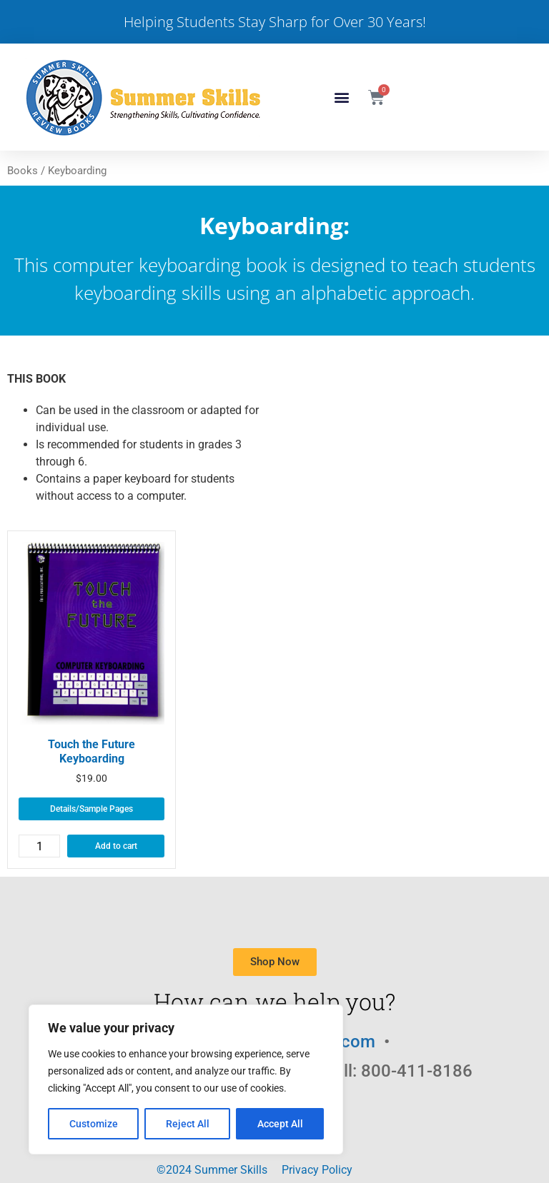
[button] (342, 97)
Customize (93, 1123)
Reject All (187, 1123)
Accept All (280, 1123)
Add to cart (116, 846)
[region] (186, 1079)
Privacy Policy (317, 1170)
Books (22, 170)
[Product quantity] (39, 846)
